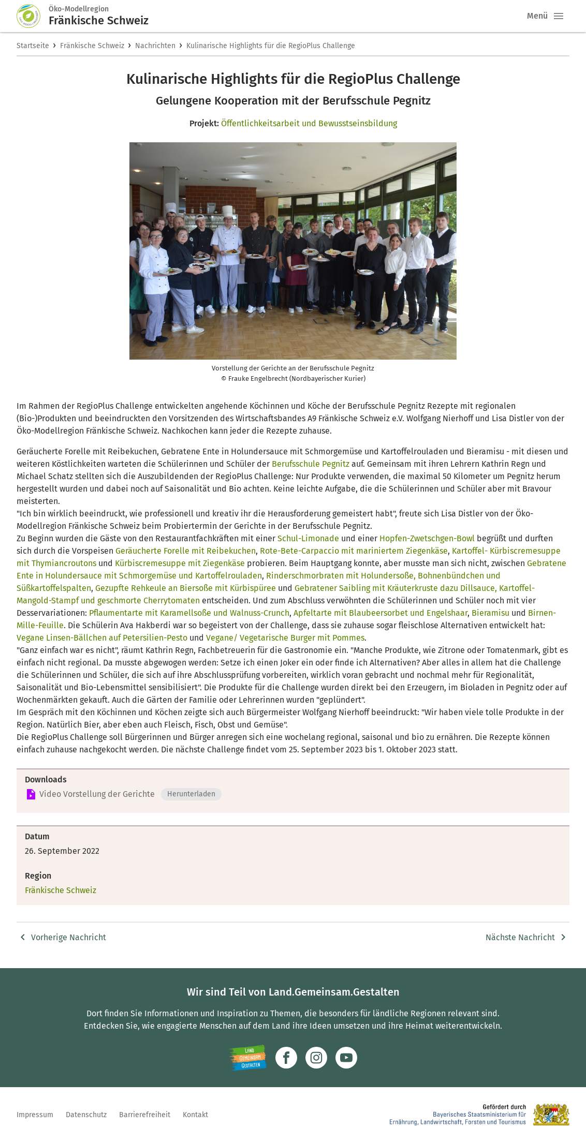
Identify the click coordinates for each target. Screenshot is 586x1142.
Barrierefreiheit (144, 1114)
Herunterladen (191, 794)
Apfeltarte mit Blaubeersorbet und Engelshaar (380, 613)
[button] (558, 16)
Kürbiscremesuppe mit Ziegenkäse (180, 563)
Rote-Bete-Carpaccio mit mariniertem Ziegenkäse (354, 551)
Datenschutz (86, 1114)
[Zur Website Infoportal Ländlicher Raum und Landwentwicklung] (248, 1058)
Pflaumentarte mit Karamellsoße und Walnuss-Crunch (189, 613)
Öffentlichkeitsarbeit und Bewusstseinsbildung (309, 123)
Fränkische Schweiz (92, 45)
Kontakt (195, 1114)
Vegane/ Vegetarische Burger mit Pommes (285, 638)
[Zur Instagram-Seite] (316, 1058)
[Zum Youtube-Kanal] (346, 1058)
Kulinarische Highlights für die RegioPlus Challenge (270, 45)
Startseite (33, 45)
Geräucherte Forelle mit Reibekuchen (185, 551)
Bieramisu (490, 613)
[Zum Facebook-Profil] (286, 1058)
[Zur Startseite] (33, 16)
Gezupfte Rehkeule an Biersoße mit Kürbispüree (185, 588)
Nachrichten (155, 45)
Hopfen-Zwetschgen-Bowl (427, 538)
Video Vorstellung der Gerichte (97, 794)
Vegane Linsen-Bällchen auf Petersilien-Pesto (102, 638)
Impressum (35, 1114)
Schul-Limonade (308, 538)
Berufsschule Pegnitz (310, 464)
